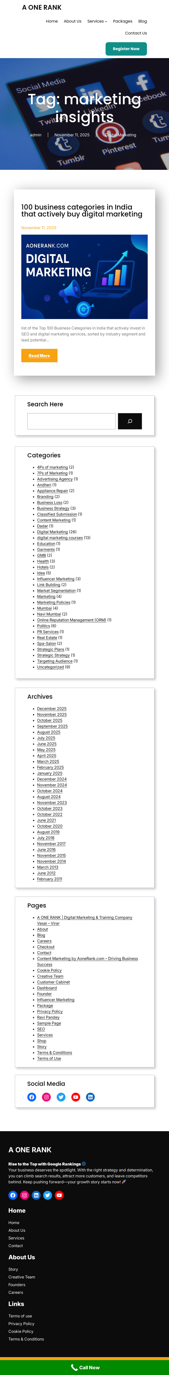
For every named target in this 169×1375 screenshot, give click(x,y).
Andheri (70, 535)
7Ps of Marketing (73, 531)
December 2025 (73, 759)
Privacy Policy (72, 992)
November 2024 (73, 787)
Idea (69, 566)
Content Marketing (74, 547)
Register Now (126, 49)
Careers (70, 967)
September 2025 (73, 766)
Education (71, 556)
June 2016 (71, 809)
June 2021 (71, 799)
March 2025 (71, 778)
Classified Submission (75, 545)
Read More (39, 355)
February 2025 (72, 780)
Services (70, 1001)
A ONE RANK (42, 7)
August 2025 (72, 768)
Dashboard (71, 984)
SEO (69, 998)
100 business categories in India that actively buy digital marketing (81, 211)
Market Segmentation (74, 572)
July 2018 (71, 805)
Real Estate (71, 589)
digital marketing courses (76, 553)
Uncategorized (72, 599)
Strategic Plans (72, 593)
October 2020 (72, 801)
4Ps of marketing (73, 529)
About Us (16, 1230)
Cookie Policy (72, 977)
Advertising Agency (74, 533)
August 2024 (72, 791)
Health (70, 562)
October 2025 (72, 764)
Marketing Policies (74, 577)
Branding (70, 539)
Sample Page (72, 996)
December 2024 (73, 785)
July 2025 (71, 770)
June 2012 (71, 818)
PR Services (71, 587)
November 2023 (73, 793)
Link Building (72, 570)
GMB (69, 560)
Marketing (71, 574)
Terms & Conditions (74, 1007)
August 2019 (72, 803)
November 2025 (73, 761)
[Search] (100, 417)
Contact (70, 971)
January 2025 (72, 782)
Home (13, 1222)
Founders (16, 1284)
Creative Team (72, 980)
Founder (70, 986)
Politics (70, 585)
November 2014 (73, 814)
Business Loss (72, 541)
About (69, 963)
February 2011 (72, 820)
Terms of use (20, 1315)
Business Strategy (73, 543)
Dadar (70, 549)
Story (69, 1005)
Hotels (70, 564)
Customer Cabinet (73, 982)
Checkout (71, 969)
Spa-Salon (71, 591)
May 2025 (71, 774)
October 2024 (72, 789)
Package (70, 990)
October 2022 (72, 797)
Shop (69, 1003)
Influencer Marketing (74, 568)
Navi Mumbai (72, 580)
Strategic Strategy (73, 595)
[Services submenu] (106, 21)
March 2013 (71, 816)
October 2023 (72, 795)
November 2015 (73, 812)
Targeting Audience (74, 597)
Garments (71, 558)
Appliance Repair (73, 537)
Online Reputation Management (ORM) (80, 583)
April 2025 (71, 776)
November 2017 (73, 807)
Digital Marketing (120, 134)
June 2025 (71, 772)
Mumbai (70, 578)
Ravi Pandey (72, 994)
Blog (69, 965)
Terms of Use (72, 1009)
